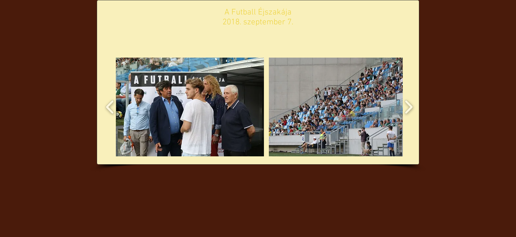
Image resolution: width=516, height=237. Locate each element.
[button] (190, 107)
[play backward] (110, 107)
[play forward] (408, 107)
